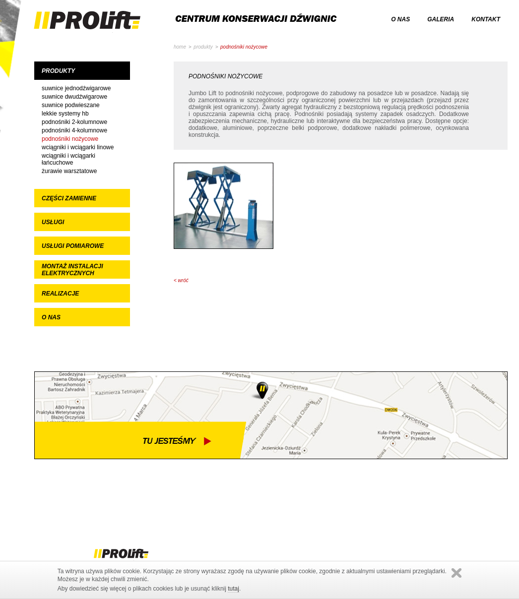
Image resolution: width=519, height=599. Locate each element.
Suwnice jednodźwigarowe (76, 88)
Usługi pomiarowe (73, 245)
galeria (440, 19)
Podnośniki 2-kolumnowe (74, 122)
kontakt (485, 19)
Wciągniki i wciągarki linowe (78, 147)
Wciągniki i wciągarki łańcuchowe (68, 159)
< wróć (181, 280)
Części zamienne (69, 198)
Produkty (58, 70)
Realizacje (60, 293)
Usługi (53, 222)
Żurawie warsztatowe (69, 171)
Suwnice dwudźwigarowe (74, 96)
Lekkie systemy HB (65, 113)
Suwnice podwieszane (71, 105)
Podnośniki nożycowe (70, 138)
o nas (400, 19)
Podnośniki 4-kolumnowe (74, 130)
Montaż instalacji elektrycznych (72, 270)
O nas (51, 317)
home (180, 47)
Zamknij (456, 573)
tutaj (233, 588)
